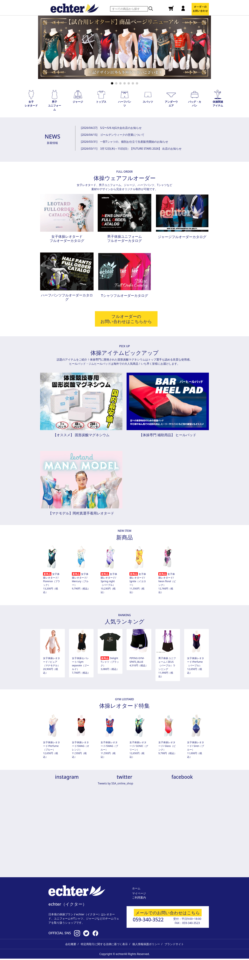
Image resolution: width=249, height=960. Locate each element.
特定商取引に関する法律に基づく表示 (104, 944)
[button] (31, 98)
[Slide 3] (120, 83)
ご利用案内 (139, 897)
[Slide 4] (124, 83)
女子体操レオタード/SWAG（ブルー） (109, 746)
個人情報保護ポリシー (146, 944)
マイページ (139, 893)
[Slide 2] (116, 83)
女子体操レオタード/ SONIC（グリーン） (139, 746)
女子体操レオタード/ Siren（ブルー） (195, 746)
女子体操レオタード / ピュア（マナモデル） (51, 661)
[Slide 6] (133, 83)
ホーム (136, 888)
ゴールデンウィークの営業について (122, 135)
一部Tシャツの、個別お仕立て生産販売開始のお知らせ (134, 142)
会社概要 (70, 944)
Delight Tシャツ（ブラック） (110, 661)
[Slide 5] (128, 83)
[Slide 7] (137, 83)
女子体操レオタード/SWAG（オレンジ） (80, 746)
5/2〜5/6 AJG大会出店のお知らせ (121, 128)
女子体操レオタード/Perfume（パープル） (195, 661)
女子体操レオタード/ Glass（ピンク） (167, 746)
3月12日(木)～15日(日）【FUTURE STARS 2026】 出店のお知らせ (140, 148)
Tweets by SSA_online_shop (115, 783)
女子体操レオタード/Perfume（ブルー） (51, 746)
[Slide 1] (112, 83)
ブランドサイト (174, 944)
